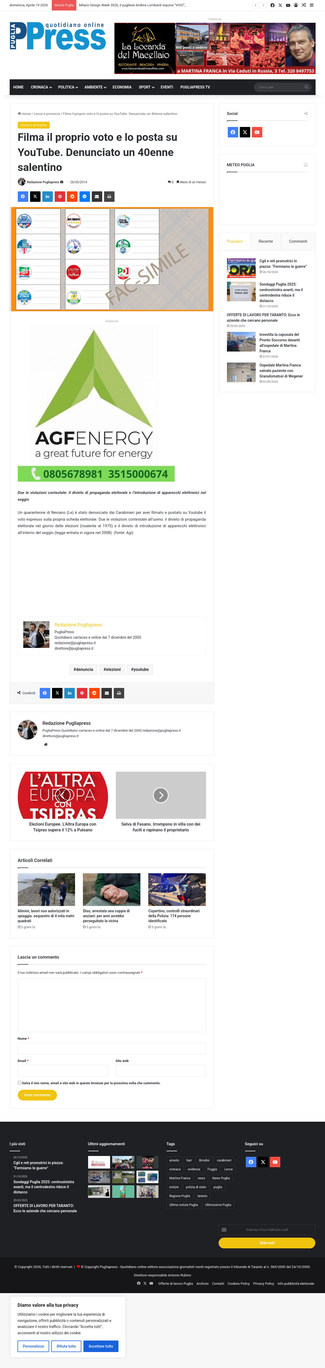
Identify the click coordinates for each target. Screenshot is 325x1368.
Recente (266, 241)
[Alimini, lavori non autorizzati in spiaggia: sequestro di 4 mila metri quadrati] (46, 889)
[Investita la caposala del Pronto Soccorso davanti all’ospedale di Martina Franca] (241, 342)
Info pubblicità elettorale (296, 1284)
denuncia (84, 669)
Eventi (167, 87)
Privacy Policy (263, 1284)
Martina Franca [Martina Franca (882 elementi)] (180, 1178)
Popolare (235, 241)
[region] (68, 1327)
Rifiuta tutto (66, 1346)
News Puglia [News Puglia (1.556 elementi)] (221, 1178)
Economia (122, 87)
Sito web (122, 1061)
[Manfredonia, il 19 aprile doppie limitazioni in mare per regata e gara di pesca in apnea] (147, 1177)
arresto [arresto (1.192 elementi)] (174, 1160)
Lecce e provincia (47, 114)
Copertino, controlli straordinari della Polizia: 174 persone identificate (173, 916)
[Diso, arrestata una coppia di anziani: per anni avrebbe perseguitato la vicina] (111, 889)
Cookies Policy (239, 1284)
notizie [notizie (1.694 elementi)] (174, 1187)
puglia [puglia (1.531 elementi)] (218, 1187)
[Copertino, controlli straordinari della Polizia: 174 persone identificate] (177, 889)
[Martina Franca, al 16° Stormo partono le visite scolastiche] (123, 1162)
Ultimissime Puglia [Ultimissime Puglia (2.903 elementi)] (218, 1205)
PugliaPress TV (195, 87)
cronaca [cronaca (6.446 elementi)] (175, 1169)
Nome (23, 1039)
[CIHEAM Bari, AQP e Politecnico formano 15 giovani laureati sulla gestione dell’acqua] (147, 1191)
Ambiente (93, 87)
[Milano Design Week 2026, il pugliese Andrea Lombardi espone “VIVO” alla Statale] (99, 1191)
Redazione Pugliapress (43, 182)
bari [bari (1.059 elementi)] (189, 1160)
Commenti (298, 241)
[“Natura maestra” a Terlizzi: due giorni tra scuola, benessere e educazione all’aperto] (123, 1191)
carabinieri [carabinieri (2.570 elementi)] (224, 1160)
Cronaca (39, 87)
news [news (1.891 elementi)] (201, 1178)
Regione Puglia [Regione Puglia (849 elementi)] (179, 1196)
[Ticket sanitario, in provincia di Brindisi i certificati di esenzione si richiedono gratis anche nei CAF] (99, 1162)
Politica (66, 87)
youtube (141, 669)
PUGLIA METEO (267, 197)
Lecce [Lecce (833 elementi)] (228, 1169)
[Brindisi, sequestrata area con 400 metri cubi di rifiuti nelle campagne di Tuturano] (123, 1177)
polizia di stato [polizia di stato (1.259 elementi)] (196, 1187)
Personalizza (33, 1346)
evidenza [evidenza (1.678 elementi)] (194, 1169)
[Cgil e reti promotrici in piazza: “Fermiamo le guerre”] (241, 268)
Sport (145, 87)
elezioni (113, 669)
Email (23, 1061)
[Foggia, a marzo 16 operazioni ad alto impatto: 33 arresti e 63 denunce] (99, 1177)
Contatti (218, 1284)
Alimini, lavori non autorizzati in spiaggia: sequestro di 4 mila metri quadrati (46, 916)
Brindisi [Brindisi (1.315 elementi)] (204, 1160)
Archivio (202, 1284)
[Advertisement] (112, 579)
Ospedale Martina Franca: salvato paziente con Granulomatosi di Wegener (281, 370)
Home (18, 87)
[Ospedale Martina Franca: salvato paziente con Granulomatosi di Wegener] (241, 372)
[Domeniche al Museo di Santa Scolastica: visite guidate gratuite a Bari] (147, 1162)
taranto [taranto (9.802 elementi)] (202, 1196)
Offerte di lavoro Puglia (175, 1284)
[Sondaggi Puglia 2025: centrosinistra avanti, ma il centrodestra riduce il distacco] (241, 291)
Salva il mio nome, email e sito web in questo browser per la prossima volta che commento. (91, 1083)
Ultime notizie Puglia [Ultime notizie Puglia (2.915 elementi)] (183, 1205)
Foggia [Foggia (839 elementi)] (212, 1169)
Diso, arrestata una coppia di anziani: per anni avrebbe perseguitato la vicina (106, 916)
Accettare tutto (101, 1346)
